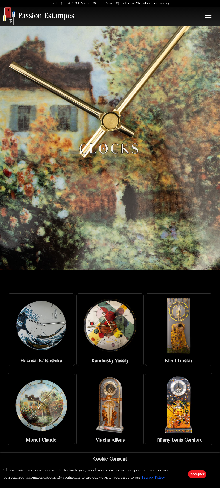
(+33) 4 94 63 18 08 (78, 3)
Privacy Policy (153, 478)
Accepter (197, 474)
